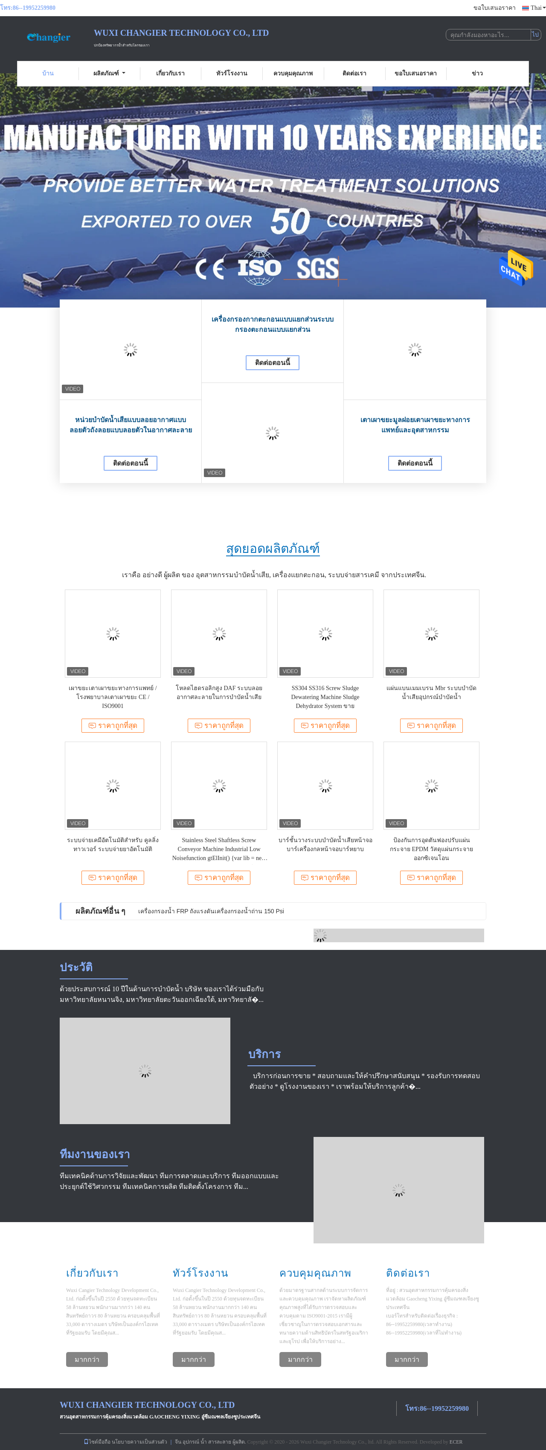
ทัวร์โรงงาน (231, 73)
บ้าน (48, 73)
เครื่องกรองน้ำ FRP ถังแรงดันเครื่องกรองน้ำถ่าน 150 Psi (211, 911)
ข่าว (477, 73)
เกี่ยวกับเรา (170, 73)
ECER (456, 1442)
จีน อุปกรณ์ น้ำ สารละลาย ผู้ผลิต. (211, 1442)
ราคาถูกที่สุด (112, 726)
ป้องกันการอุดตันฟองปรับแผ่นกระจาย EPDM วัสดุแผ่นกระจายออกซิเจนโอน (431, 849)
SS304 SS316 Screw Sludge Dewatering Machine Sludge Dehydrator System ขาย (325, 697)
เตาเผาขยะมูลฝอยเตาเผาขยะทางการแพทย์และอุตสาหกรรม (415, 425)
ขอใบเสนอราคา (494, 8)
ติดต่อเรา (354, 73)
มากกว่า (87, 1359)
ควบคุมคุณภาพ (293, 73)
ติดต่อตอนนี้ (130, 463)
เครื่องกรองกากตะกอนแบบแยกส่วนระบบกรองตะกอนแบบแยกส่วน (273, 324)
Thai (538, 8)
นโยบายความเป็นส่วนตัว (139, 1442)
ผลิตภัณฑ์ (109, 73)
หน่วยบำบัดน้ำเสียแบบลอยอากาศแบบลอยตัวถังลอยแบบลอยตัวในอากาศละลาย (131, 425)
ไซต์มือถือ (97, 1442)
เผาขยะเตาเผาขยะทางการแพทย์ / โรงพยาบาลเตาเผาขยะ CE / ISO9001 (113, 697)
